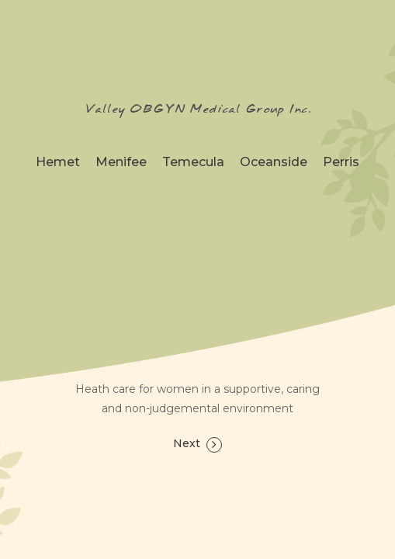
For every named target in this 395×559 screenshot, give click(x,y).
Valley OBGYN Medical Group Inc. (197, 109)
